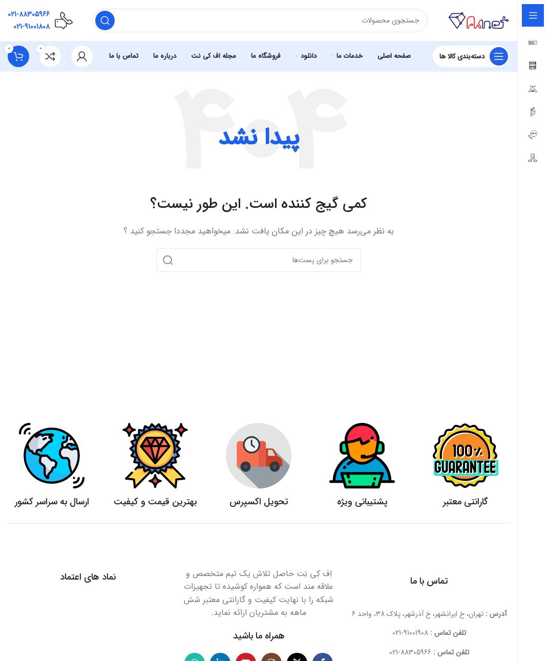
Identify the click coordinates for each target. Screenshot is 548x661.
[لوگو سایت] (479, 20)
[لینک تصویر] (259, 550)
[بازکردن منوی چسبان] (471, 56)
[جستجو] (260, 20)
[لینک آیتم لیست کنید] (429, 632)
